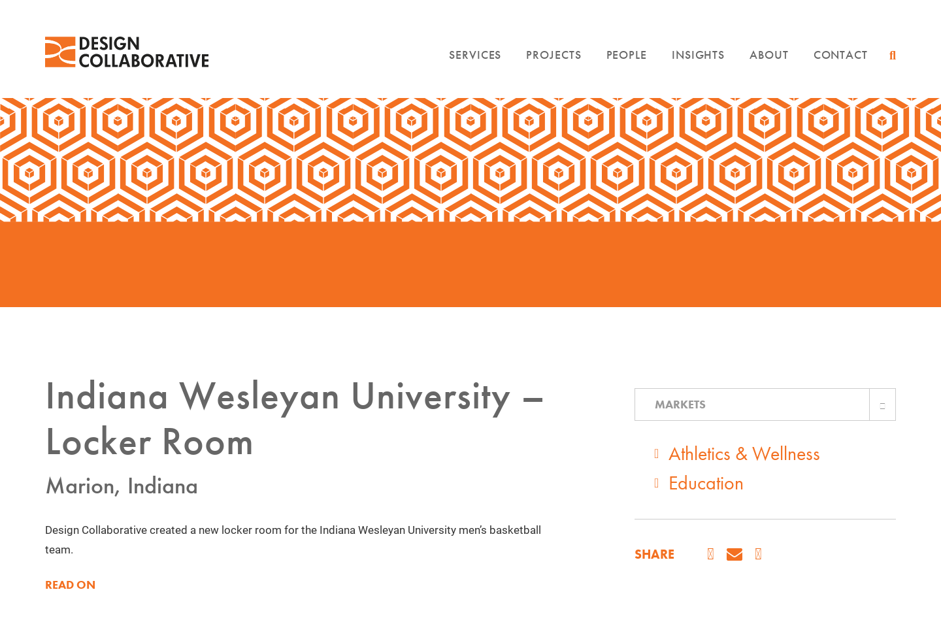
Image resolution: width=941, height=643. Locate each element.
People (626, 54)
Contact (841, 54)
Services (475, 54)
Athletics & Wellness (744, 453)
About (769, 54)
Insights (698, 54)
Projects (553, 54)
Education (706, 482)
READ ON (70, 585)
